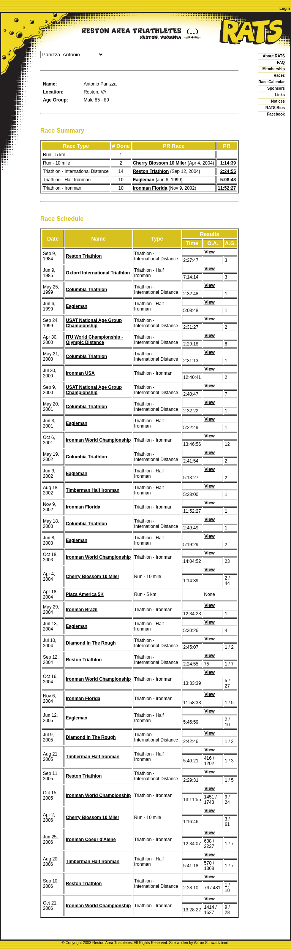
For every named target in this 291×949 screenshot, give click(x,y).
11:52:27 (227, 188)
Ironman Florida (150, 188)
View (209, 252)
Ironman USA (80, 373)
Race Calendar (271, 82)
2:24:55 (228, 171)
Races (279, 75)
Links (280, 95)
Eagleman (144, 179)
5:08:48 (228, 179)
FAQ (281, 62)
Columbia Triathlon (86, 289)
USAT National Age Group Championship (94, 323)
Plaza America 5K (85, 594)
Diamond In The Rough (90, 643)
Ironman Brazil (81, 609)
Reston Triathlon (151, 171)
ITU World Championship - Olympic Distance (94, 339)
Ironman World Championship (98, 440)
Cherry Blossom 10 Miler (160, 163)
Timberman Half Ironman (92, 490)
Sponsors (276, 88)
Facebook (276, 114)
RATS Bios (275, 108)
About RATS (274, 56)
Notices (278, 101)
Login (285, 8)
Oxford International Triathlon (98, 273)
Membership (274, 69)
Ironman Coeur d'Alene (91, 839)
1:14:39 (228, 163)
